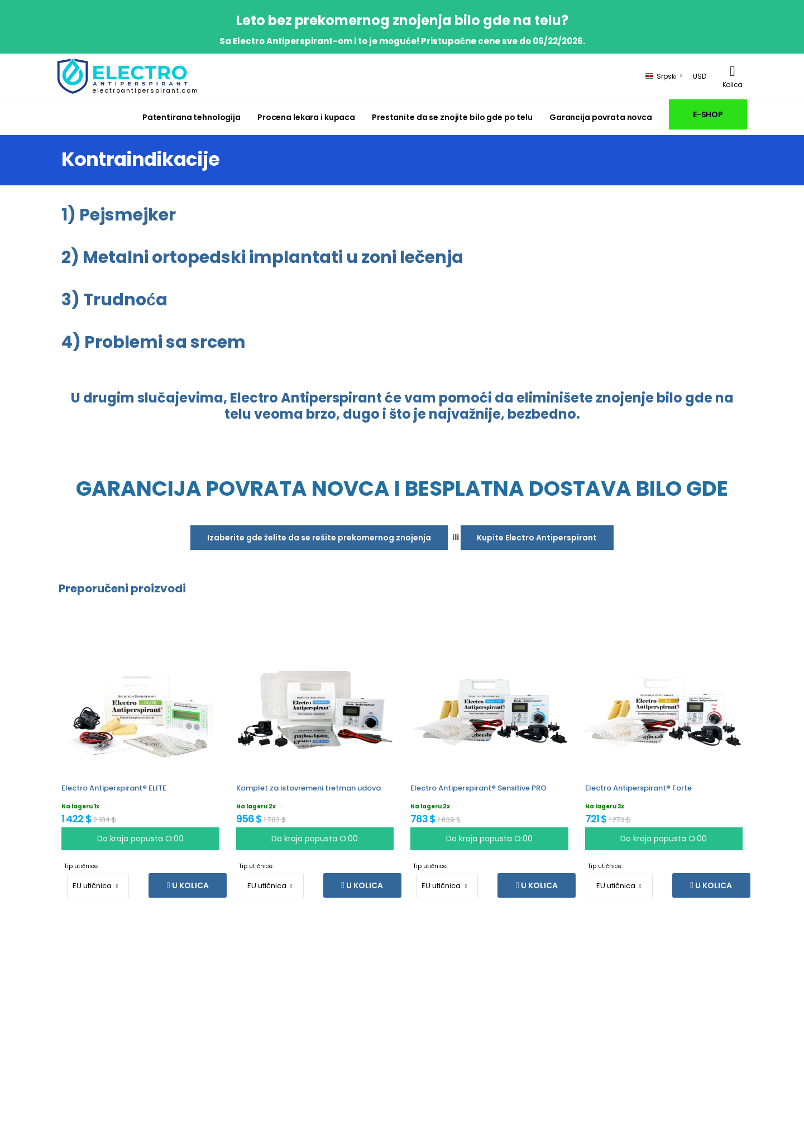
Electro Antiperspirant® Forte (638, 788)
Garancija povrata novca (600, 117)
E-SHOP (708, 114)
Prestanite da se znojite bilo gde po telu (452, 117)
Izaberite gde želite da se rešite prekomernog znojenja (319, 537)
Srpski (661, 76)
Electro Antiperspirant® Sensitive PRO (478, 788)
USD (699, 76)
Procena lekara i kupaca (306, 117)
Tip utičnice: (81, 866)
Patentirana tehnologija (191, 117)
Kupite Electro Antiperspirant (537, 537)
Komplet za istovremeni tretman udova (308, 788)
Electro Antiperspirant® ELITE (113, 788)
